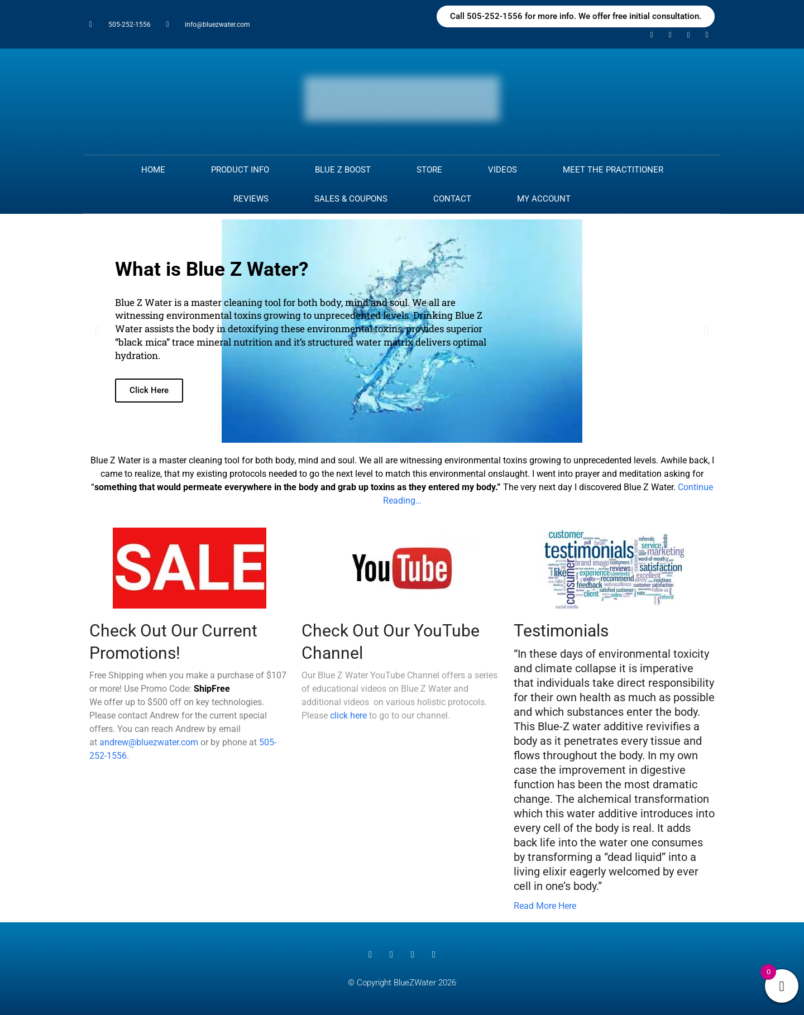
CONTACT (452, 199)
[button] (97, 331)
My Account (544, 199)
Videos (502, 170)
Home (153, 170)
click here (348, 715)
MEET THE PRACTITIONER (613, 170)
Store (429, 170)
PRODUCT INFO (240, 170)
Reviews (251, 199)
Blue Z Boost (343, 170)
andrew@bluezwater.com (148, 742)
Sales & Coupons (350, 199)
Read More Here (545, 906)
